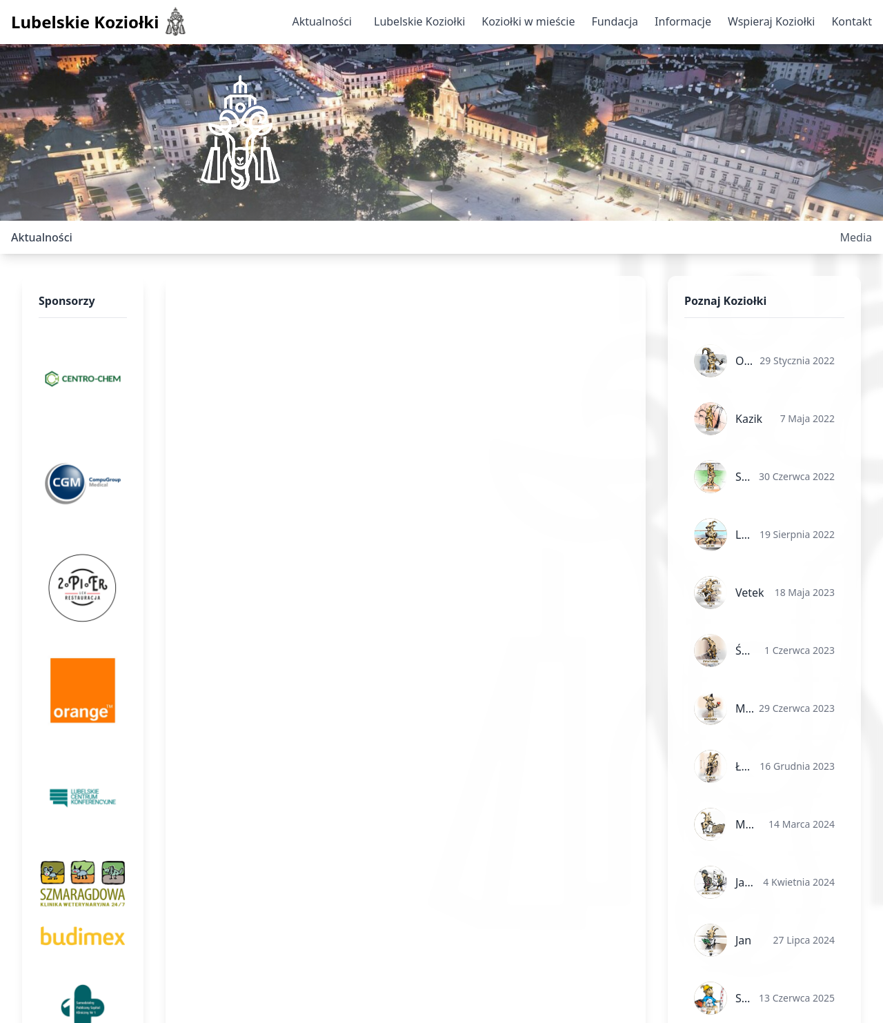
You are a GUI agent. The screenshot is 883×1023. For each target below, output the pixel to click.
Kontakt (851, 21)
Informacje (683, 21)
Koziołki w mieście (528, 21)
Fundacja (614, 21)
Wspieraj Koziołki (771, 21)
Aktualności (322, 21)
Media (856, 237)
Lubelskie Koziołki (419, 21)
